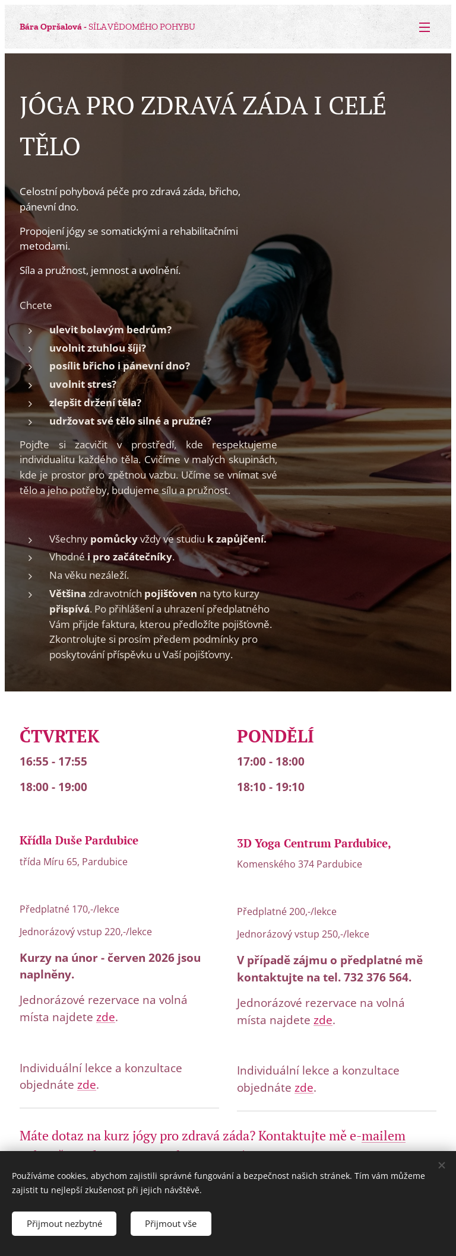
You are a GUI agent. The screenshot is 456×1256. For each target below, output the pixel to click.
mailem (384, 1135)
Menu (424, 27)
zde (105, 1017)
